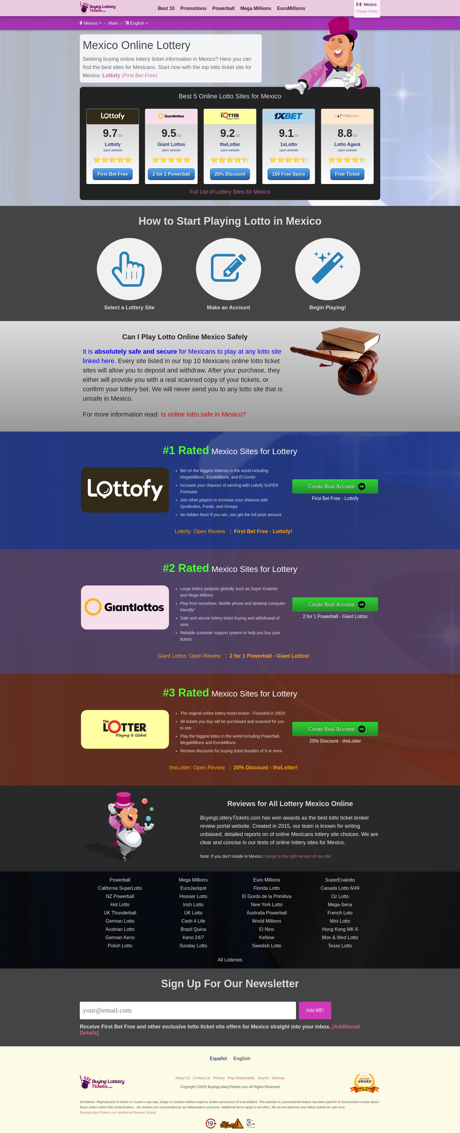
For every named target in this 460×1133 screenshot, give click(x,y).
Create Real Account (355, 486)
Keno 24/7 (193, 960)
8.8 (345, 133)
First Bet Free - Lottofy (358, 494)
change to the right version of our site (317, 847)
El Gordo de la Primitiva (266, 919)
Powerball (223, 8)
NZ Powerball (120, 919)
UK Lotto (193, 935)
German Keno (120, 960)
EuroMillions (291, 8)
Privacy (219, 1078)
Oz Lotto (340, 919)
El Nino (266, 952)
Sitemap (278, 1078)
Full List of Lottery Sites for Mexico (230, 192)
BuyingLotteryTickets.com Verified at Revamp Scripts (118, 1112)
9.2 (227, 133)
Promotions (193, 8)
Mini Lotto (340, 943)
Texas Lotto (340, 968)
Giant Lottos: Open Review (189, 679)
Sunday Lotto (193, 968)
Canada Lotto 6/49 (340, 911)
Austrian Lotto (120, 952)
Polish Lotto (120, 968)
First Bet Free (112, 174)
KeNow (266, 960)
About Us (182, 1078)
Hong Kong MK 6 (340, 952)
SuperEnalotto (340, 902)
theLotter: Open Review (197, 790)
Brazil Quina (193, 952)
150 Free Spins (288, 174)
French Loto (339, 935)
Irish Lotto (193, 927)
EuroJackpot (193, 911)
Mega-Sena (340, 927)
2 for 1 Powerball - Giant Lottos (358, 612)
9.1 (286, 133)
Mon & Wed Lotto (340, 960)
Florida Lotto (267, 911)
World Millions (266, 943)
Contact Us (201, 1078)
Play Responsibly (241, 1078)
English (137, 23)
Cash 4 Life (193, 943)
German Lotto (120, 943)
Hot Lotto (120, 927)
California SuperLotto (120, 911)
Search (263, 1078)
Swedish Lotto (267, 968)
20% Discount (230, 174)
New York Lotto (267, 927)
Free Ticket (347, 174)
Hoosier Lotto (193, 919)
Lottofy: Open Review (200, 554)
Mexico (91, 23)
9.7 (110, 133)
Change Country (367, 11)
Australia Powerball (267, 935)
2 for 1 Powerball (171, 174)
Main (113, 23)
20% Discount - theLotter (358, 737)
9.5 (169, 133)
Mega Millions (255, 8)
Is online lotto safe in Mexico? (175, 402)
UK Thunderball (120, 935)
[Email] (188, 1010)
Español (218, 1058)
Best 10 (166, 8)
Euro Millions (266, 902)
